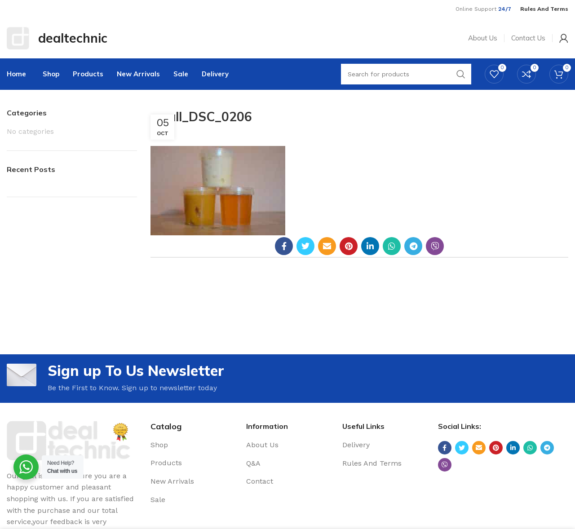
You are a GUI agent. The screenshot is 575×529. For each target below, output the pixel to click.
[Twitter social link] (305, 246)
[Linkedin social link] (370, 246)
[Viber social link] (435, 246)
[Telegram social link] (413, 246)
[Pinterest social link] (349, 246)
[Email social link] (327, 246)
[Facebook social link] (284, 246)
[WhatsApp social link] (392, 246)
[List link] (191, 445)
